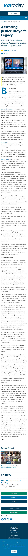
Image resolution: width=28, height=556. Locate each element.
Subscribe (14, 13)
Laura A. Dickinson (6, 109)
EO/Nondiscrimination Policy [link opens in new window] (14, 537)
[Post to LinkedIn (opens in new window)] (7, 54)
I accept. (14, 551)
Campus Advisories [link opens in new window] (14, 535)
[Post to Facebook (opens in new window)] (2, 54)
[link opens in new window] (14, 508)
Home (2, 21)
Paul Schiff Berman (6, 143)
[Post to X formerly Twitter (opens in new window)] (4, 54)
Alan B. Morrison (6, 159)
